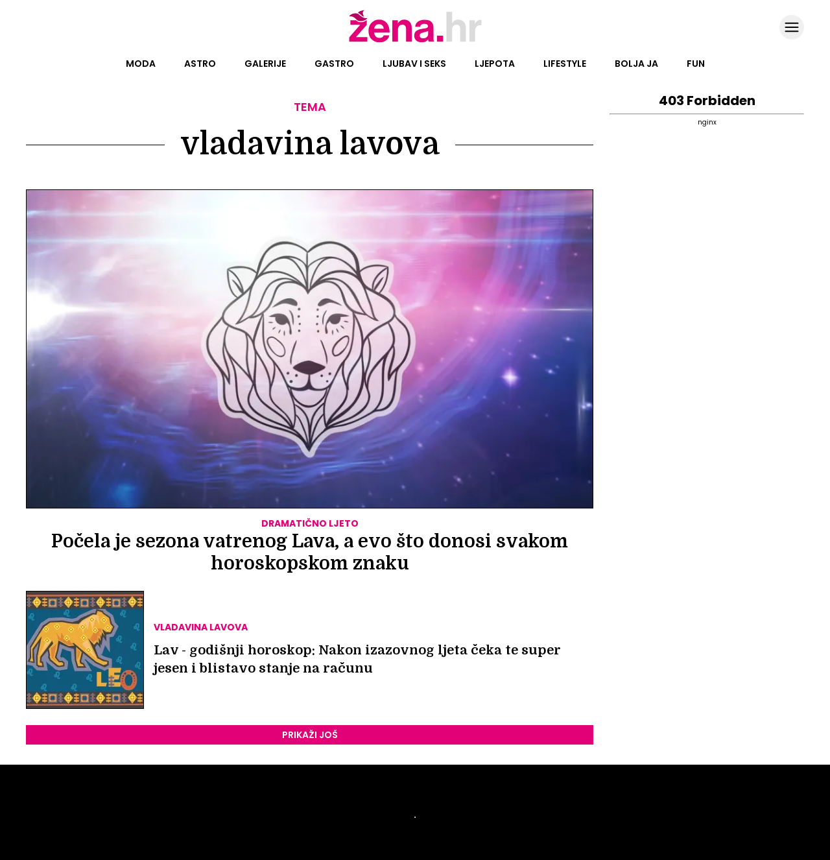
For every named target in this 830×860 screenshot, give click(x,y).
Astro (200, 63)
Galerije (265, 63)
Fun (696, 63)
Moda (141, 63)
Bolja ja (636, 63)
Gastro (334, 63)
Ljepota (495, 63)
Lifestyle (564, 63)
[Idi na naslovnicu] (415, 40)
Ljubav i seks (414, 63)
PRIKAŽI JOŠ (310, 734)
